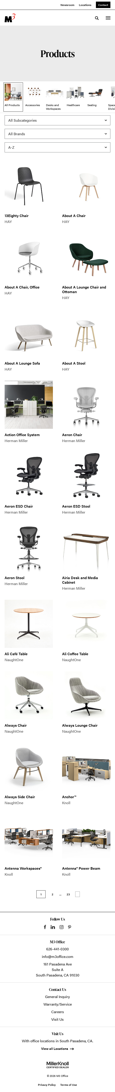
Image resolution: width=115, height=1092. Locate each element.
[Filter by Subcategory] (57, 120)
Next (77, 894)
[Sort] (57, 147)
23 (68, 894)
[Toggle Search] (97, 18)
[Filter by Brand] (57, 134)
